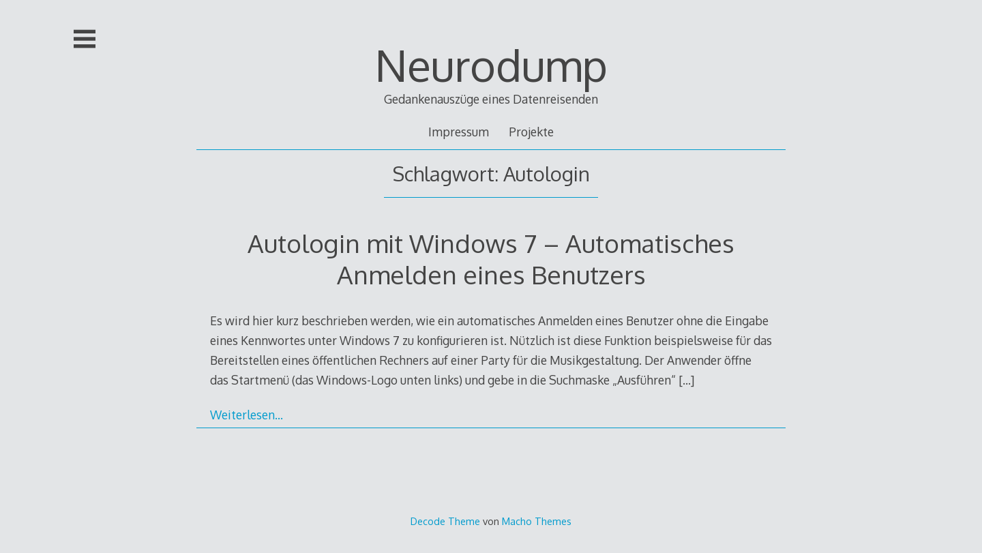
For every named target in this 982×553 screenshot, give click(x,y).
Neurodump (491, 64)
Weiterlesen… (246, 414)
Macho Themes (536, 521)
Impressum (458, 131)
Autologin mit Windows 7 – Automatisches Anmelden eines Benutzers (491, 258)
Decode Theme (445, 521)
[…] (686, 379)
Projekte (531, 131)
